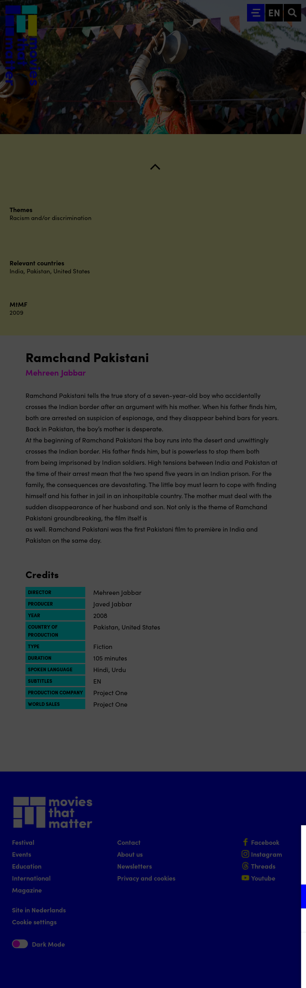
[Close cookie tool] (293, 839)
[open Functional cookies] (293, 897)
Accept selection (238, 973)
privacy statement (206, 870)
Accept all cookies (238, 950)
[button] (230, 896)
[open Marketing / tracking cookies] (293, 921)
